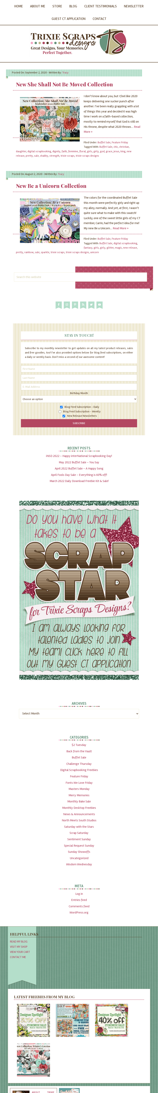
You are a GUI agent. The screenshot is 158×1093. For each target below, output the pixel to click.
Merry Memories (79, 795)
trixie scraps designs (87, 155)
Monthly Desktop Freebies (79, 808)
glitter (110, 247)
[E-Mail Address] (79, 386)
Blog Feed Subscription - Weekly (82, 411)
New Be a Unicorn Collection (51, 185)
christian (124, 146)
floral (82, 151)
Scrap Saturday (79, 833)
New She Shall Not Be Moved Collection (64, 84)
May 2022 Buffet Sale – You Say (79, 462)
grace (109, 151)
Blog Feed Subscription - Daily (82, 407)
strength (54, 155)
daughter (21, 151)
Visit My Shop (18, 947)
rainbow (29, 252)
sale (36, 155)
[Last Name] (79, 377)
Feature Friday (120, 142)
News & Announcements (79, 814)
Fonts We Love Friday (79, 783)
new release (130, 247)
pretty (29, 155)
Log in (79, 894)
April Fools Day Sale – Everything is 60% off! (79, 475)
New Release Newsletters (82, 416)
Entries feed (79, 900)
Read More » (121, 228)
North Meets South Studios (79, 820)
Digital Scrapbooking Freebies (79, 770)
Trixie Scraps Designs (79, 42)
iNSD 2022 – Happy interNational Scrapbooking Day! (79, 456)
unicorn (94, 252)
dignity (56, 151)
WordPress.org (79, 912)
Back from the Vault (79, 751)
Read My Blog (18, 941)
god (102, 151)
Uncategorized (79, 858)
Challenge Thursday (79, 764)
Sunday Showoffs (79, 852)
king (123, 151)
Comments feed (79, 906)
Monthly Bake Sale (79, 801)
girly (96, 151)
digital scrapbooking (39, 151)
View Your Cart (20, 952)
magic (118, 247)
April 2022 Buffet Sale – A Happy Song (79, 468)
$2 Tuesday (79, 745)
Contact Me (18, 957)
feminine (73, 151)
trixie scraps (68, 155)
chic (116, 146)
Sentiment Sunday (79, 839)
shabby (44, 155)
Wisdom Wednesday (79, 864)
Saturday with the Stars (79, 827)
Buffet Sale (104, 142)
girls (89, 151)
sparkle (45, 252)
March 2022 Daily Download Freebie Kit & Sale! (79, 481)
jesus (116, 151)
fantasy (88, 247)
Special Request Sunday (79, 846)
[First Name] (79, 368)
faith (64, 151)
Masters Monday (79, 789)
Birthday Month (79, 393)
